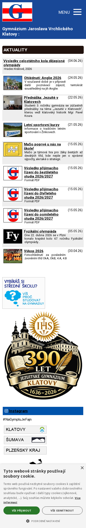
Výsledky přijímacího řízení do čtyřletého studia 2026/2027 (41, 193)
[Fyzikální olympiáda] (12, 242)
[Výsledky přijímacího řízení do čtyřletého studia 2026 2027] (12, 200)
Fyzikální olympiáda (40, 231)
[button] (43, 521)
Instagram (18, 411)
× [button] (82, 468)
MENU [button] (70, 12)
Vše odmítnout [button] (62, 510)
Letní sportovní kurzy (41, 125)
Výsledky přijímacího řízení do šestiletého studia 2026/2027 (41, 172)
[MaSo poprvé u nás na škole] (12, 155)
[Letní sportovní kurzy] (12, 136)
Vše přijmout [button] (22, 510)
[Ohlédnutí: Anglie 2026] (12, 89)
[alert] (43, 496)
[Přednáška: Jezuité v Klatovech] (12, 109)
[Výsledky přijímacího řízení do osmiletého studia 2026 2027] (12, 221)
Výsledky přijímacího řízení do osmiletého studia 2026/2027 (41, 214)
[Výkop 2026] (12, 262)
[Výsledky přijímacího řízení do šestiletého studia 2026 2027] (12, 179)
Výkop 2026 (33, 251)
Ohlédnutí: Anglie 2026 (42, 78)
